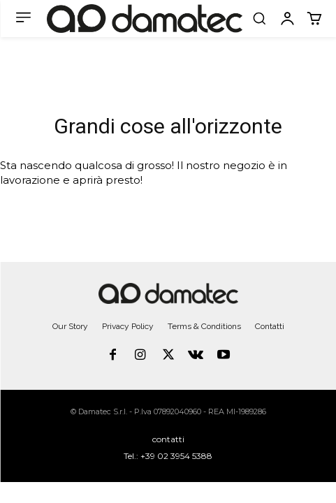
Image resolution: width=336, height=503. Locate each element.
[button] (259, 18)
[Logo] (144, 19)
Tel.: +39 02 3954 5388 (168, 456)
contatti (168, 439)
